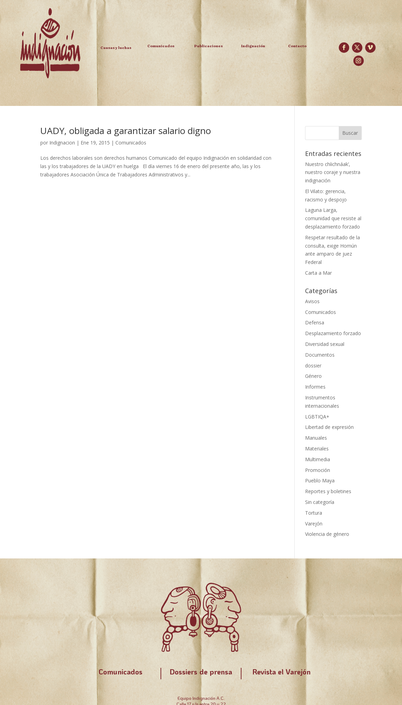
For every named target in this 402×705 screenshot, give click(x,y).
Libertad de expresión (329, 427)
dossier (313, 365)
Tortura (313, 512)
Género (313, 376)
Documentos (320, 354)
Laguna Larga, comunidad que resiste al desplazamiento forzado (333, 218)
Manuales (316, 437)
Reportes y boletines (328, 491)
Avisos (312, 301)
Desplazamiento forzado (333, 333)
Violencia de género (327, 534)
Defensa (314, 322)
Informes (315, 386)
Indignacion (62, 142)
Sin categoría (319, 502)
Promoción (317, 470)
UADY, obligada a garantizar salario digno (125, 130)
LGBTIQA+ (317, 416)
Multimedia (317, 459)
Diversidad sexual (324, 344)
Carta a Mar (318, 272)
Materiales (317, 448)
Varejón (313, 523)
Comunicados (130, 142)
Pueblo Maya (320, 480)
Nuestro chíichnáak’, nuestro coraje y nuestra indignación (332, 172)
